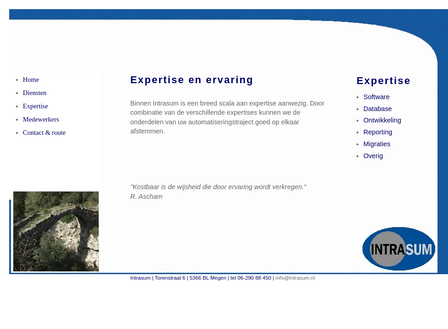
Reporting (377, 132)
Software (376, 97)
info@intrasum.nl (295, 278)
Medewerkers (41, 119)
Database (377, 108)
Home (31, 79)
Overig (373, 155)
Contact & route (44, 132)
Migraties (376, 144)
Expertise (35, 106)
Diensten (35, 92)
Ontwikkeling (382, 120)
